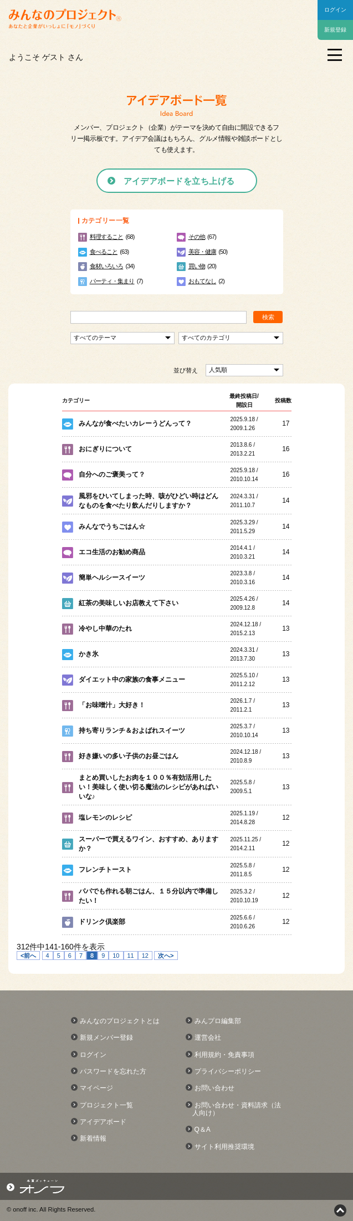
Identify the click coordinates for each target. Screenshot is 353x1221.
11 (130, 955)
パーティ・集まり (112, 281)
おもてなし (202, 281)
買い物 (196, 266)
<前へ (28, 955)
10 (115, 955)
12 (145, 955)
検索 (268, 317)
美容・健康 (202, 251)
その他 (196, 236)
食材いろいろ (107, 266)
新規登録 (335, 30)
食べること (104, 251)
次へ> (165, 955)
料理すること (107, 236)
